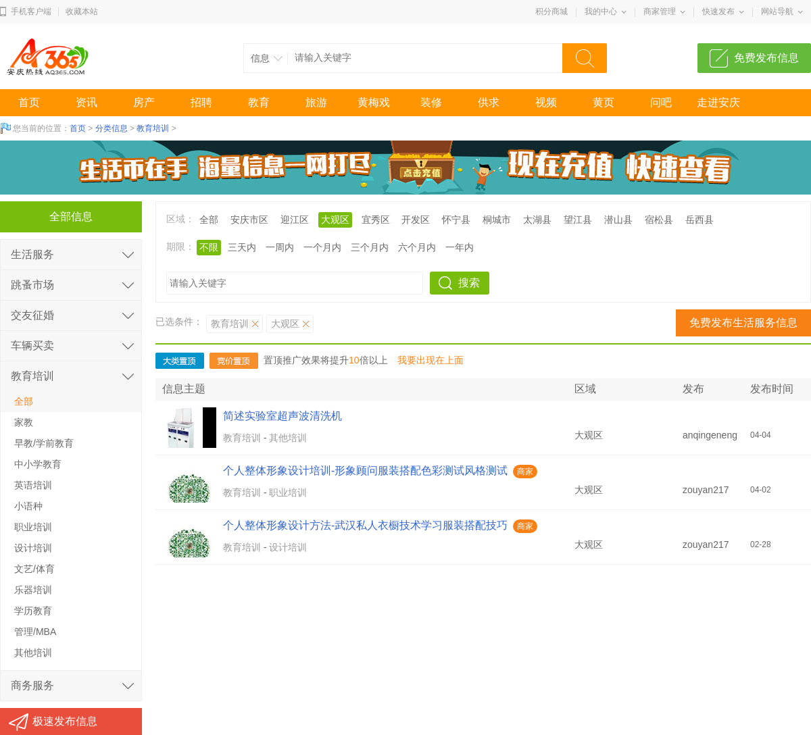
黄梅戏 (374, 102)
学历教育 (33, 610)
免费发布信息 (766, 58)
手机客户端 (31, 11)
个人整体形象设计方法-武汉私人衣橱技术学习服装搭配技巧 (365, 525)
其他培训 (288, 437)
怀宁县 (456, 219)
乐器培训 (33, 589)
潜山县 (618, 219)
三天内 (242, 247)
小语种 (28, 506)
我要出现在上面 (430, 360)
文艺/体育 (34, 568)
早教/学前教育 (44, 443)
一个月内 (322, 247)
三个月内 (370, 247)
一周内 (280, 247)
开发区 (415, 219)
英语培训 (33, 485)
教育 (259, 102)
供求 (488, 102)
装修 (431, 102)
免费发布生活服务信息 (743, 322)
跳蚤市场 (32, 284)
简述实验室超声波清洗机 (282, 416)
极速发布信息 (64, 721)
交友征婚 (32, 315)
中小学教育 (38, 464)
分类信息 (111, 128)
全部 (208, 219)
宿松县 (659, 219)
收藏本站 (82, 11)
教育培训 (153, 128)
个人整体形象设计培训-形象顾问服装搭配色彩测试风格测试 (365, 470)
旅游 (316, 102)
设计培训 (288, 547)
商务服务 (32, 685)
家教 (23, 422)
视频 (546, 102)
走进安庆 (718, 102)
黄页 (603, 102)
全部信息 (71, 216)
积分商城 (551, 11)
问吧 (661, 102)
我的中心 (601, 11)
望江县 (578, 219)
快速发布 (718, 11)
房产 (144, 102)
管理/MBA (35, 631)
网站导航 (777, 11)
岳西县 (699, 219)
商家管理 (659, 11)
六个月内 (417, 247)
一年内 (459, 247)
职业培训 (288, 492)
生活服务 (32, 254)
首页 (29, 102)
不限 (208, 247)
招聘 (201, 102)
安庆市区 (249, 219)
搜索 (469, 282)
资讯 (86, 102)
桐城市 (497, 219)
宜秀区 (376, 219)
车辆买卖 (32, 345)
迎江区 (294, 219)
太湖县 (537, 219)
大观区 (335, 219)
